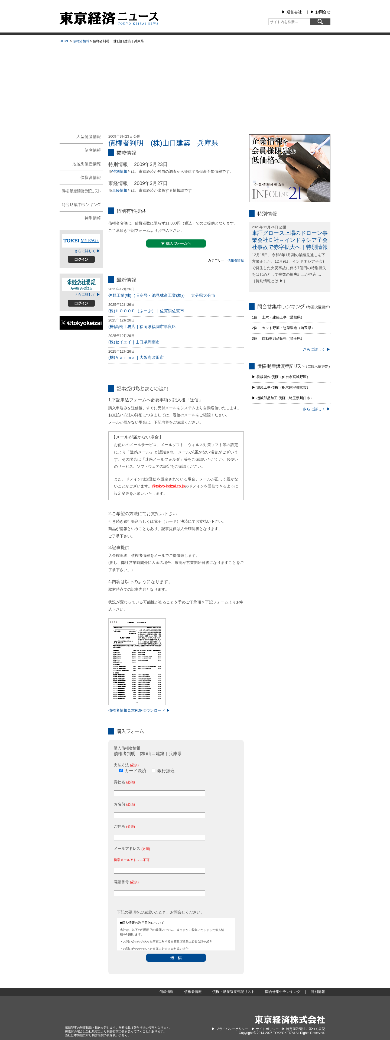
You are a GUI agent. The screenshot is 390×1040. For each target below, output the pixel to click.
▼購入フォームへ (176, 243)
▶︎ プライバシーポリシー (230, 1029)
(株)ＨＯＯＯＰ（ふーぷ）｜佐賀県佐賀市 (146, 310)
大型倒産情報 (81, 138)
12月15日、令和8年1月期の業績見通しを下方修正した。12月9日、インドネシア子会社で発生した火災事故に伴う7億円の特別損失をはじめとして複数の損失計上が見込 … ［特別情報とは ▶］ (289, 268)
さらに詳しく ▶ (87, 251)
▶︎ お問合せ (320, 12)
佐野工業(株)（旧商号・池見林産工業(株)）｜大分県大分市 (161, 295)
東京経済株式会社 (290, 1019)
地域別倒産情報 (81, 163)
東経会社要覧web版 (81, 284)
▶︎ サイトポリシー (265, 1029)
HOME (64, 41)
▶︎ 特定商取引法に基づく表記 (303, 1029)
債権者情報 (81, 41)
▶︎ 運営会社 (292, 12)
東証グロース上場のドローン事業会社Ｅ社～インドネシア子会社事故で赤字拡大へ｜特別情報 (290, 240)
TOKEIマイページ (81, 241)
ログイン (81, 259)
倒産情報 (81, 150)
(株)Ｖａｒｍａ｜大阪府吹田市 (136, 357)
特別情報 (119, 171)
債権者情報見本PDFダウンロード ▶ (139, 710)
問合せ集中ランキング (81, 204)
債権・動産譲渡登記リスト (81, 190)
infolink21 (289, 168)
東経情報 (119, 190)
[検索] (320, 21)
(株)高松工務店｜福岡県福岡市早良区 (142, 326)
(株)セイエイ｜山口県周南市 (134, 342)
